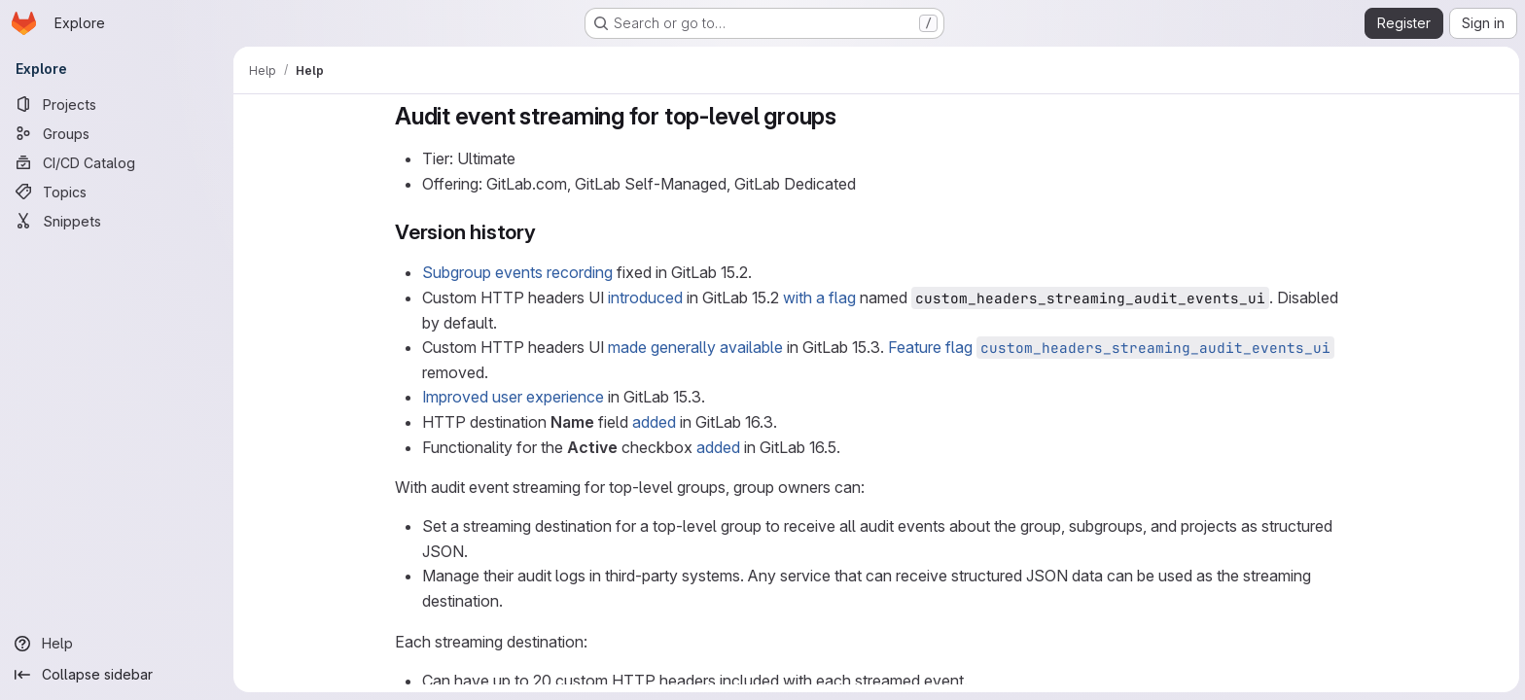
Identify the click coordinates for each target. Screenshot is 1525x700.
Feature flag (1110, 347)
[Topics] (117, 191)
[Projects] (117, 104)
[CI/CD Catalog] (117, 162)
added (653, 422)
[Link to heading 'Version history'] (546, 232)
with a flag (818, 297)
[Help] (117, 643)
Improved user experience (512, 396)
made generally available (694, 347)
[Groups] (117, 133)
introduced (644, 297)
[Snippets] (117, 220)
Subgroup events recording (516, 272)
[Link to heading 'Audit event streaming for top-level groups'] (848, 116)
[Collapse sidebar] (117, 674)
